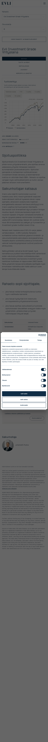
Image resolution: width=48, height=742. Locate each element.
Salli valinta (24, 399)
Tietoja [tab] (39, 340)
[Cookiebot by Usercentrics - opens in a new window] (38, 335)
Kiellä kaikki (24, 405)
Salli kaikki (24, 393)
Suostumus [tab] (8, 340)
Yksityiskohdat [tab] (24, 340)
